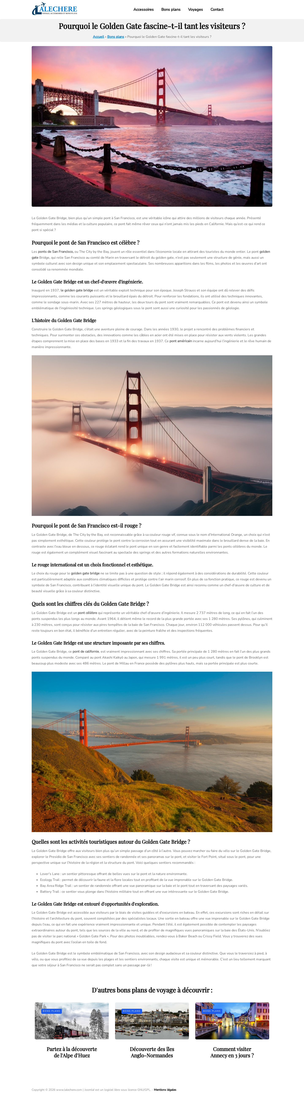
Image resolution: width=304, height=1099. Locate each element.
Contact (216, 9)
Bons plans (170, 9)
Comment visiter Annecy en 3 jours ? (232, 1056)
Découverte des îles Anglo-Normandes (152, 1056)
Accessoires (143, 9)
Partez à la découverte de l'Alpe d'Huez (72, 1056)
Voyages (195, 9)
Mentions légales (165, 1090)
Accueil (98, 36)
